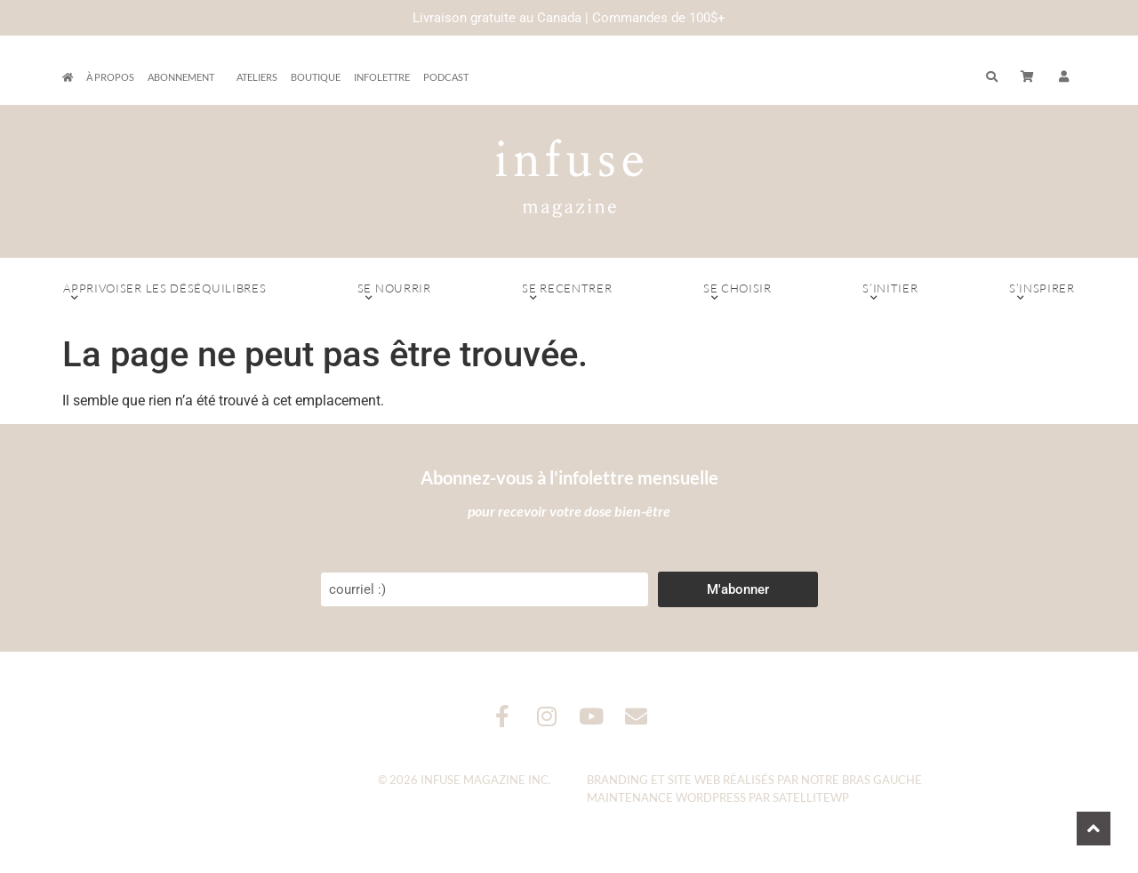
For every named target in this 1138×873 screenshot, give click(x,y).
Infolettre (382, 77)
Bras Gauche (882, 780)
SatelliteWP (811, 797)
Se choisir (737, 292)
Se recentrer (567, 292)
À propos (110, 77)
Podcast (446, 77)
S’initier (890, 292)
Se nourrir (394, 292)
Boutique (316, 77)
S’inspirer (1042, 292)
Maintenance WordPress (666, 797)
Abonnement (185, 77)
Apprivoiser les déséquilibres (165, 292)
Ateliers (256, 77)
